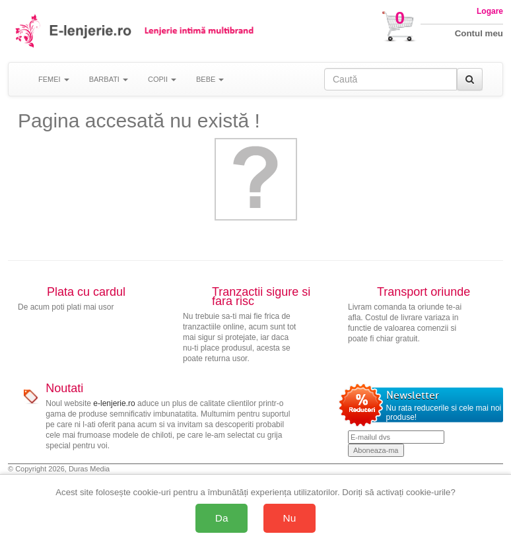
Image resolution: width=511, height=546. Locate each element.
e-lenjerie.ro (114, 403)
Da (221, 518)
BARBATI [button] (108, 79)
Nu (289, 518)
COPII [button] (162, 79)
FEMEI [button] (53, 79)
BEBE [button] (210, 79)
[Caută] (470, 79)
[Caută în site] (390, 79)
